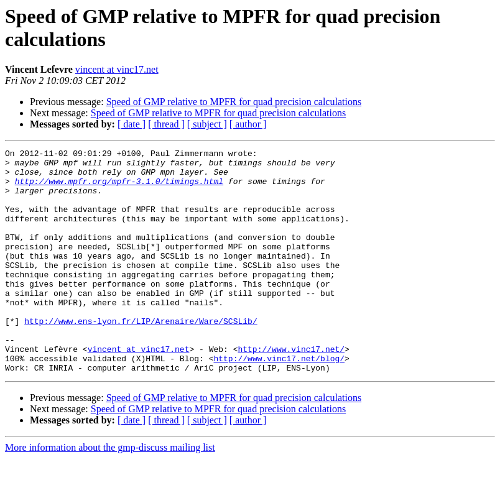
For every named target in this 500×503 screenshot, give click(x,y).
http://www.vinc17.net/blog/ (279, 401)
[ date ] (132, 124)
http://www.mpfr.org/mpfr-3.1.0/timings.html (119, 188)
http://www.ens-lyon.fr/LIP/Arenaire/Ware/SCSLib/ (140, 356)
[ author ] (248, 124)
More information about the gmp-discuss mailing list (110, 492)
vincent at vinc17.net (117, 69)
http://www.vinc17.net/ (291, 389)
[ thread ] (166, 124)
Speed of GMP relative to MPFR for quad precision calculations (233, 101)
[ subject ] (207, 124)
